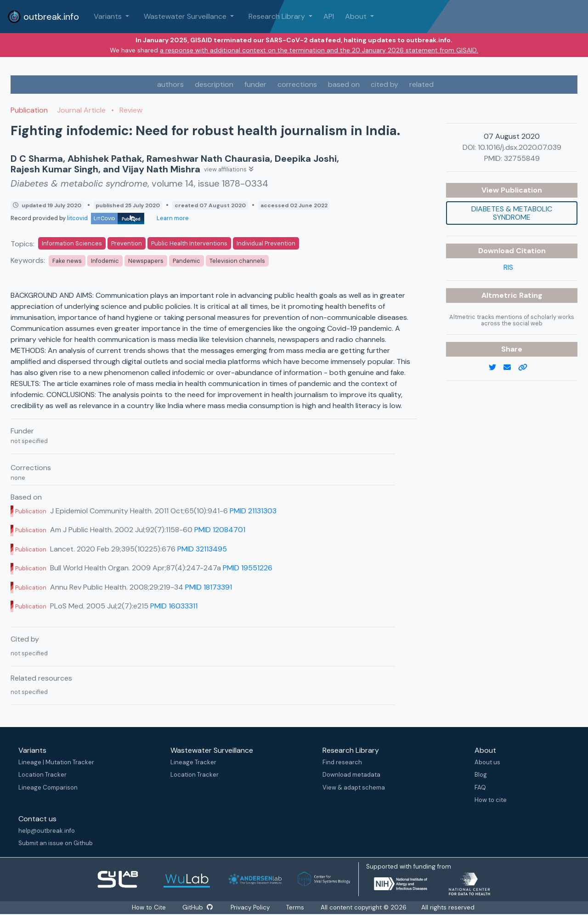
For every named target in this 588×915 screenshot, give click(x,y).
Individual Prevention (266, 243)
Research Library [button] (278, 16)
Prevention (126, 243)
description (214, 84)
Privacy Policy (250, 907)
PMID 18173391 (208, 587)
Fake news (67, 261)
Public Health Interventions (189, 243)
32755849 (522, 158)
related (421, 84)
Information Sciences (72, 243)
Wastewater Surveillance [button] (186, 16)
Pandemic (186, 261)
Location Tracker (42, 775)
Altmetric (500, 295)
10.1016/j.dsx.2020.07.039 (519, 147)
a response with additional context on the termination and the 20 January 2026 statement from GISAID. (319, 50)
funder (255, 84)
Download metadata (351, 775)
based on (344, 84)
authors (170, 84)
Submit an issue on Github (55, 843)
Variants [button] (109, 16)
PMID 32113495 (202, 549)
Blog (481, 775)
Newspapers (146, 261)
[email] (510, 367)
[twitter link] (496, 367)
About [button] (356, 16)
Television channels (237, 261)
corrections (297, 84)
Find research (342, 762)
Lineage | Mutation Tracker (56, 762)
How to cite (491, 800)
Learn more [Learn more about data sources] (172, 218)
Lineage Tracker (193, 762)
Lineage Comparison (48, 787)
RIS (508, 267)
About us (487, 762)
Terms (296, 907)
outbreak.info (43, 16)
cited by (384, 84)
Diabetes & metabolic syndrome (511, 213)
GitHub (197, 907)
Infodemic (105, 261)
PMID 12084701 (219, 529)
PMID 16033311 (174, 606)
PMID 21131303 (253, 511)
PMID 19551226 (247, 568)
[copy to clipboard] (526, 367)
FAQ (480, 787)
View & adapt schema (353, 787)
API (328, 16)
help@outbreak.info (46, 831)
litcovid (105, 218)
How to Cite (149, 907)
